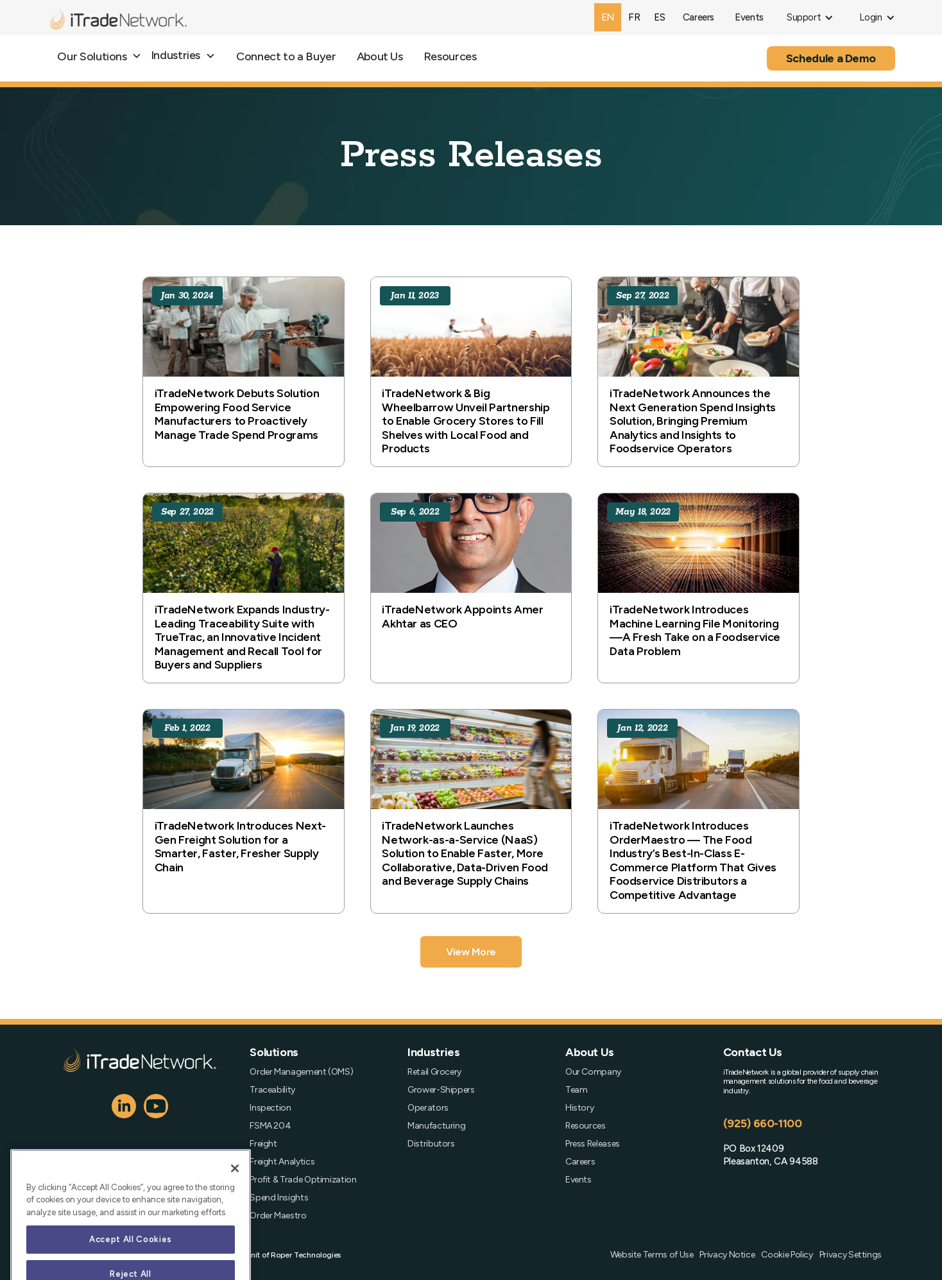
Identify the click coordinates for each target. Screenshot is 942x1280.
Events (578, 1179)
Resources (450, 56)
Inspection (270, 1108)
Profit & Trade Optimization (303, 1179)
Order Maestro (278, 1215)
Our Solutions (91, 56)
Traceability (272, 1090)
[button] (810, 17)
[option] (634, 17)
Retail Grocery (434, 1072)
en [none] (607, 17)
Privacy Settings (850, 1254)
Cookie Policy (786, 1254)
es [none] (659, 17)
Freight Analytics (282, 1161)
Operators (428, 1108)
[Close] (235, 1187)
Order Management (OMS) (301, 1072)
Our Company (593, 1072)
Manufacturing (436, 1126)
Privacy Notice (727, 1254)
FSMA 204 (270, 1126)
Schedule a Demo (831, 58)
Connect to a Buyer (286, 56)
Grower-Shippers (441, 1090)
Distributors (431, 1143)
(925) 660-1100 (762, 1123)
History (579, 1108)
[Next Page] (471, 952)
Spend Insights (279, 1197)
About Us (380, 56)
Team (576, 1090)
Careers (580, 1161)
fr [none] (634, 17)
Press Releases (592, 1143)
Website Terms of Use (652, 1254)
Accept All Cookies (130, 1258)
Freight (263, 1143)
